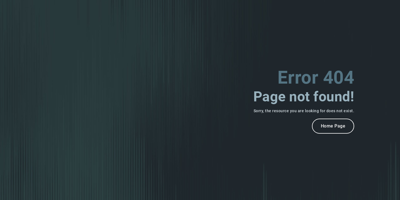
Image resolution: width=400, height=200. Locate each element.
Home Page (333, 126)
